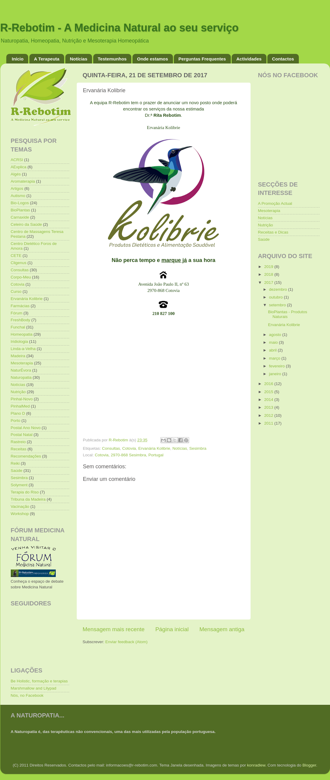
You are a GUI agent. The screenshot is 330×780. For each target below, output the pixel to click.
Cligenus (19, 262)
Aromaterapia (23, 181)
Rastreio (18, 442)
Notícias (78, 58)
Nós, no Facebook (27, 695)
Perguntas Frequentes (202, 58)
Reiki (15, 463)
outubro (276, 297)
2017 (269, 282)
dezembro (278, 289)
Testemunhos (112, 58)
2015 (269, 392)
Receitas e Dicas (273, 232)
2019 (269, 266)
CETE (16, 255)
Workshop (20, 513)
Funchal (18, 327)
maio (274, 342)
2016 (269, 383)
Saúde (16, 470)
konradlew (256, 765)
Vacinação (20, 506)
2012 (269, 415)
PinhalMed (20, 406)
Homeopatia (22, 334)
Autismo (18, 195)
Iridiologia (19, 341)
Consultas (111, 448)
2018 (269, 274)
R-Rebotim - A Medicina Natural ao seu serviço (119, 28)
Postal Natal (22, 434)
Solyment (19, 485)
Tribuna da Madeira (28, 499)
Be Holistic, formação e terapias (39, 681)
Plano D (18, 413)
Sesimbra (198, 448)
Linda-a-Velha (23, 348)
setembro (278, 305)
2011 (269, 423)
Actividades (248, 58)
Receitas (19, 449)
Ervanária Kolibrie (154, 448)
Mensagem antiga (221, 629)
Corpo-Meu (21, 277)
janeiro (275, 374)
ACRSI (17, 159)
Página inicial (172, 629)
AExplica (19, 167)
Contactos (283, 58)
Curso (16, 291)
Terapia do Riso (25, 492)
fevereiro (277, 366)
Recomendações (26, 456)
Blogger (309, 765)
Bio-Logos (20, 203)
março (275, 358)
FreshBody (20, 320)
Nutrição (18, 392)
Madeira (18, 356)
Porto (15, 420)
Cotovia (129, 448)
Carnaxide (20, 217)
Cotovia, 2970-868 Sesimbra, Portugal (129, 455)
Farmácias (20, 306)
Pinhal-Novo (22, 399)
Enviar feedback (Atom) (126, 642)
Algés (16, 174)
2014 (269, 399)
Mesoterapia (22, 363)
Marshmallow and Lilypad (33, 688)
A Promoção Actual (275, 203)
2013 (269, 407)
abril (273, 350)
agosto (275, 334)
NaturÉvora (21, 370)
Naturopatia (21, 377)
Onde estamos (152, 58)
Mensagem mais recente (114, 629)
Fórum (16, 313)
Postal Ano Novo (26, 427)
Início (17, 58)
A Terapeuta (46, 58)
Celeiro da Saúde (26, 224)
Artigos (17, 188)
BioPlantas (20, 210)
